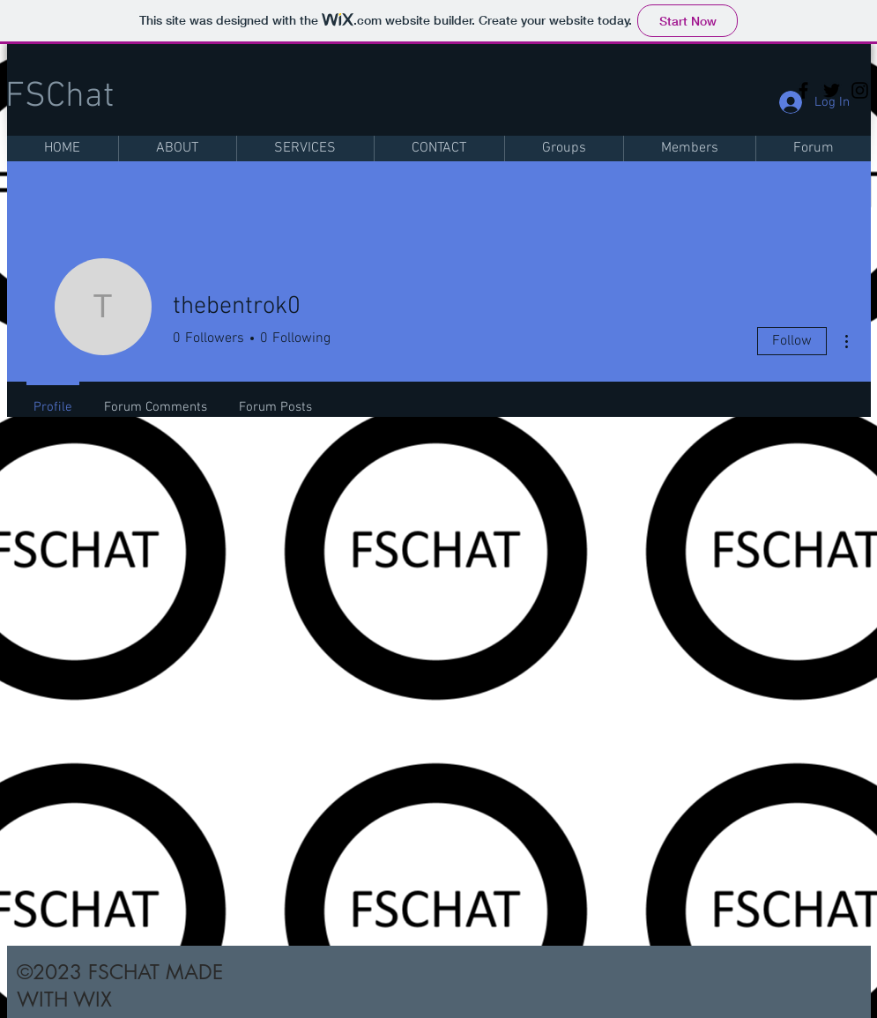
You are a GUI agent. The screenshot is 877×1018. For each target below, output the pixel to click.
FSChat (59, 97)
